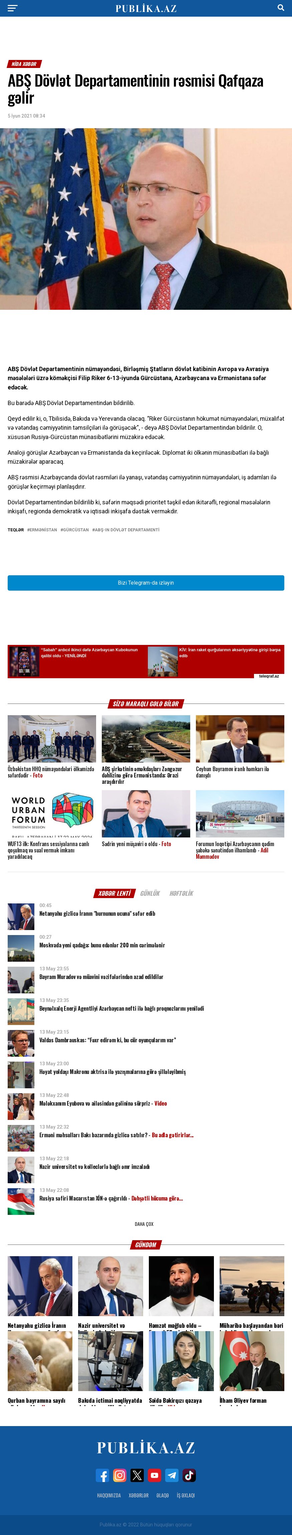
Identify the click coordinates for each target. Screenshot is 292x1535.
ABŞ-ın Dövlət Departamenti (127, 530)
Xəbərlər (139, 1495)
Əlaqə (163, 1495)
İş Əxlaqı (186, 1495)
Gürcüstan (76, 530)
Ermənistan (43, 530)
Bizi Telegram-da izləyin (146, 583)
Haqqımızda (109, 1495)
